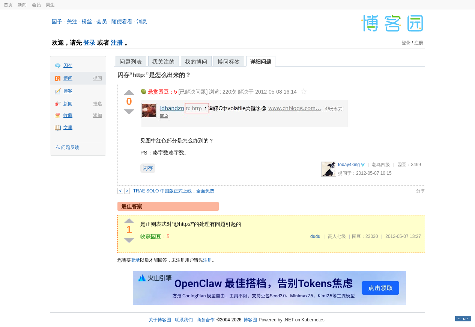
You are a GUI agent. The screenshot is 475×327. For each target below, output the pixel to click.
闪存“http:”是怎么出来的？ (154, 75)
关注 (72, 21)
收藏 (67, 115)
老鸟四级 (381, 164)
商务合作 (206, 319)
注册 (117, 42)
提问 (97, 78)
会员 (36, 5)
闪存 (67, 65)
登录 (89, 42)
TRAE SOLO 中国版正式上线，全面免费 (173, 191)
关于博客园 (160, 319)
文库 (67, 127)
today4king (349, 164)
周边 (50, 5)
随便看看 (121, 21)
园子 (57, 21)
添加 (97, 115)
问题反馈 (70, 147)
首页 (8, 5)
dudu (315, 236)
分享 (420, 191)
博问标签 (229, 62)
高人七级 (337, 236)
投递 (97, 103)
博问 (67, 78)
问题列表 (131, 62)
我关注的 (163, 62)
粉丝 (86, 21)
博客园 (250, 319)
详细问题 (260, 62)
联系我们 (184, 319)
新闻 (22, 5)
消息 (142, 21)
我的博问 (196, 62)
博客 (67, 91)
